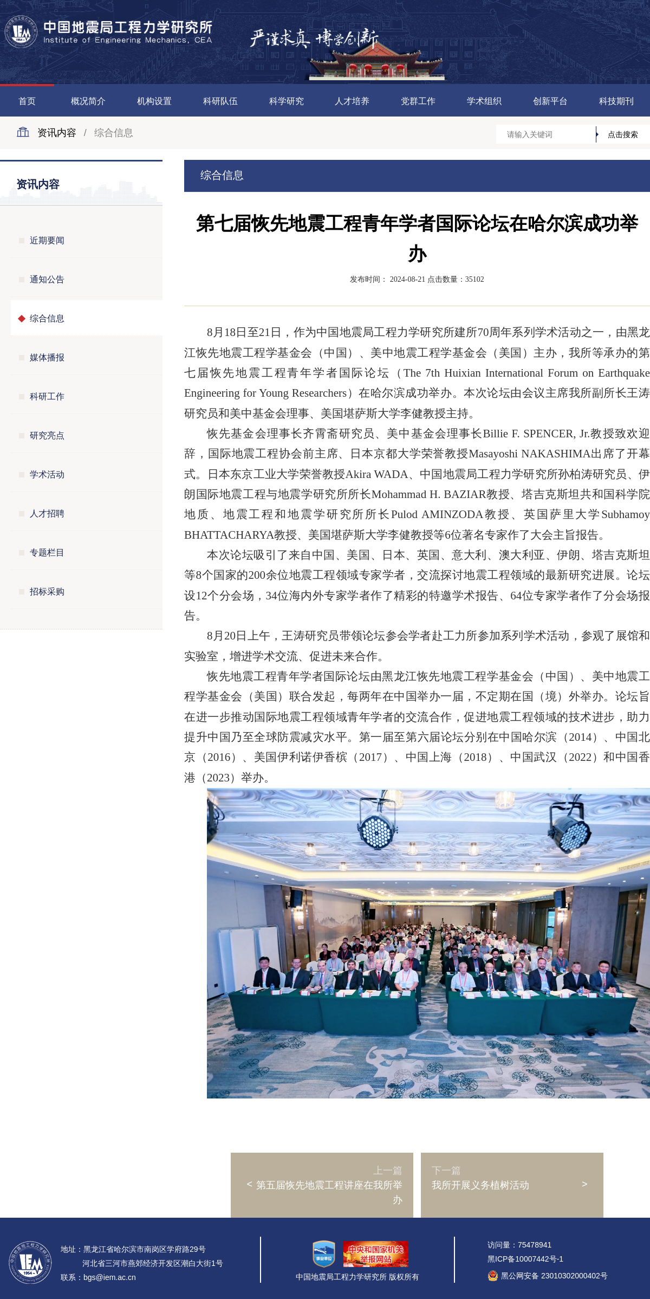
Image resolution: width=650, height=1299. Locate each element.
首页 (27, 101)
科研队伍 (220, 101)
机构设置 (154, 101)
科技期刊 (616, 101)
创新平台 (550, 101)
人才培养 (352, 101)
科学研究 (286, 101)
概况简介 (88, 101)
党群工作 (418, 101)
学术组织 (484, 101)
